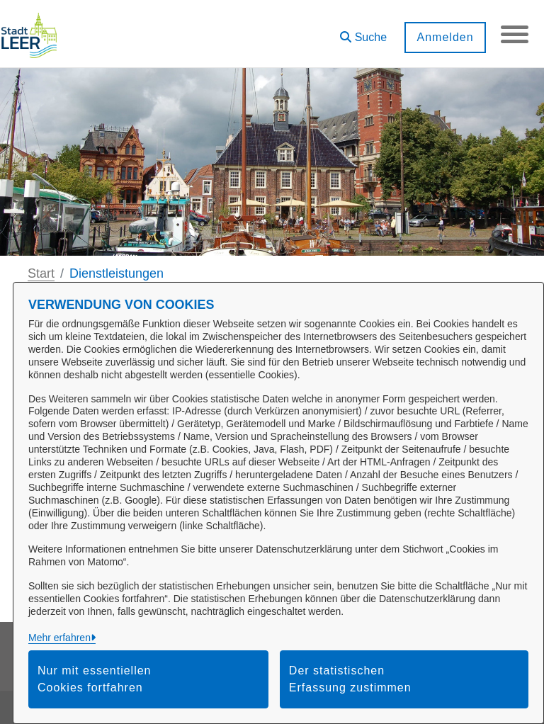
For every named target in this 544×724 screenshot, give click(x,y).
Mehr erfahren (59, 637)
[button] (362, 32)
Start (41, 273)
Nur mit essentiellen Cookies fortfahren (95, 679)
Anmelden (444, 37)
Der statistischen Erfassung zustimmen (350, 679)
